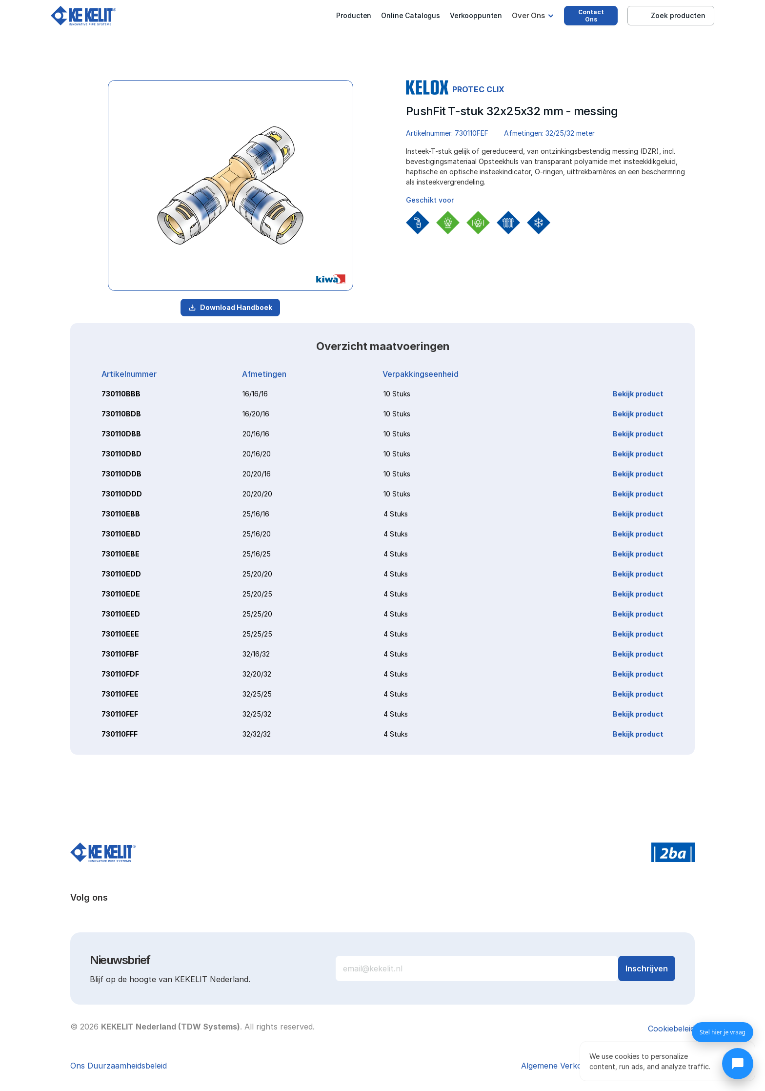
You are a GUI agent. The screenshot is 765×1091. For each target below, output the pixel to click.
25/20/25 (257, 594)
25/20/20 (257, 574)
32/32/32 (256, 734)
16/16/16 (255, 394)
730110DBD (121, 454)
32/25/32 (256, 714)
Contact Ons (591, 15)
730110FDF (120, 674)
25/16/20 (256, 534)
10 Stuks (396, 394)
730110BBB (121, 394)
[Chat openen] (737, 1063)
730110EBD (121, 534)
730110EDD (121, 574)
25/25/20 (257, 614)
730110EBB (120, 514)
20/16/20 (256, 454)
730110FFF (119, 734)
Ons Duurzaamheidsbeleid (118, 1065)
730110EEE (120, 634)
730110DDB (121, 474)
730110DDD (121, 494)
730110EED (120, 614)
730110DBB (121, 434)
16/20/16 (255, 414)
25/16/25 (256, 554)
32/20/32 (256, 674)
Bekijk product (638, 394)
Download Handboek (230, 307)
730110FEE (120, 694)
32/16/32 (256, 654)
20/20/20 (257, 494)
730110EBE (120, 554)
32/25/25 (257, 694)
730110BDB (121, 414)
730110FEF (119, 714)
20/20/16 (256, 474)
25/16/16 (255, 514)
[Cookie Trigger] (671, 1028)
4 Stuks (395, 514)
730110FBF (120, 654)
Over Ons (528, 15)
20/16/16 (255, 434)
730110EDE (120, 594)
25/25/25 (257, 634)
